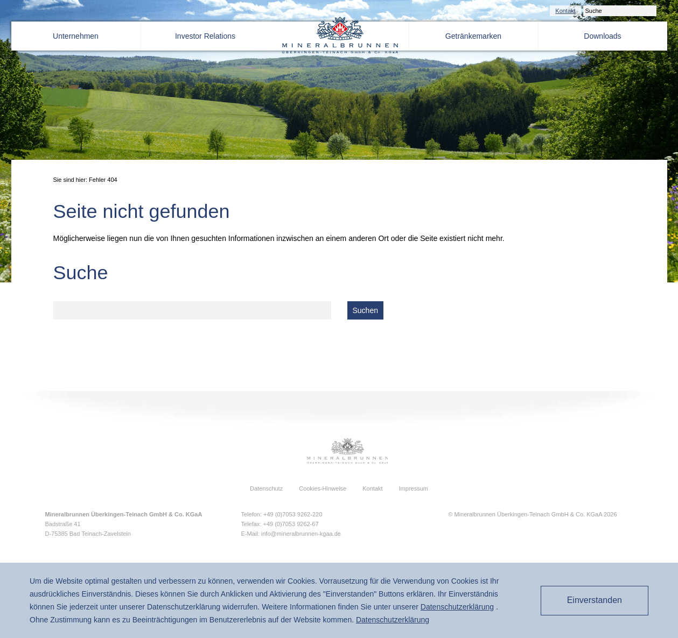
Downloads (602, 36)
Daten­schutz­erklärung (457, 606)
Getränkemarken (473, 36)
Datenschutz (266, 488)
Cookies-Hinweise (322, 488)
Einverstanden (590, 600)
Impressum (413, 488)
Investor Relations (205, 36)
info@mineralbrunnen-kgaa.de (301, 533)
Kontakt (565, 11)
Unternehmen (76, 36)
